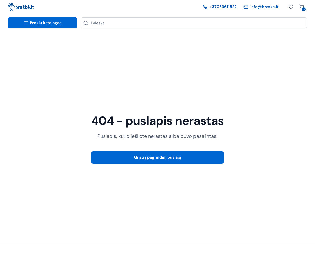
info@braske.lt (261, 6)
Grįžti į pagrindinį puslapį (157, 157)
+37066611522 (219, 6)
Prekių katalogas (42, 22)
